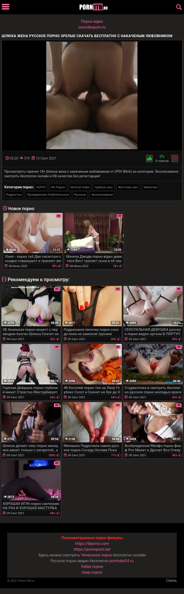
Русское (80, 194)
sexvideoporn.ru (92, 27)
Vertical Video (80, 187)
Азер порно (92, 572)
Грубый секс (104, 187)
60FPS (41, 187)
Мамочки (150, 187)
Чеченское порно (96, 555)
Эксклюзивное (102, 194)
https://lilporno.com (92, 543)
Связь (171, 580)
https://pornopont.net (92, 549)
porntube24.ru (121, 561)
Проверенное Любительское (48, 194)
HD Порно (58, 187)
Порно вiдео (92, 21)
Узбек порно (92, 566)
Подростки (14, 194)
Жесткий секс (128, 187)
